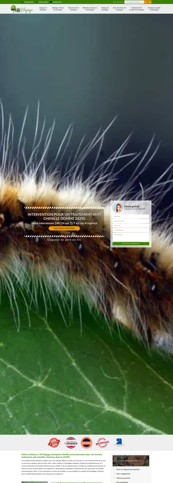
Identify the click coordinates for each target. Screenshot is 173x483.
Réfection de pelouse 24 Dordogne (90, 9)
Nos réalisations (64, 228)
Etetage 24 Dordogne (105, 9)
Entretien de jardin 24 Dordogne (154, 9)
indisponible (28, 2)
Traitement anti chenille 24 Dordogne (136, 9)
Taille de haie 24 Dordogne (73, 9)
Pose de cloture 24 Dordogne (119, 9)
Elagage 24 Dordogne (43, 9)
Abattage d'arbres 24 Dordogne (58, 9)
